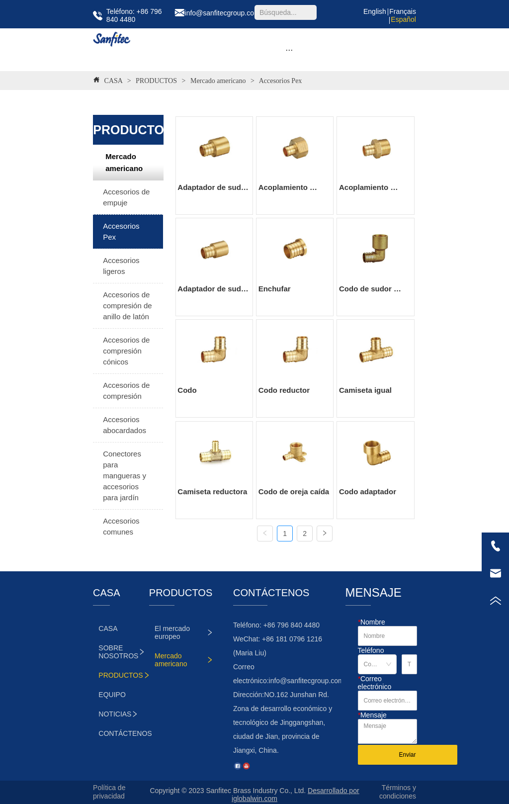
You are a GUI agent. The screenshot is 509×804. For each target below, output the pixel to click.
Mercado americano (218, 81)
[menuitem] (289, 49)
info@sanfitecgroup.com (306, 681)
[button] (289, 50)
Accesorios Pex (279, 81)
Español (403, 19)
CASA (113, 81)
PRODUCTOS (156, 81)
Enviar (407, 754)
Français (402, 11)
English (374, 11)
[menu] (289, 49)
